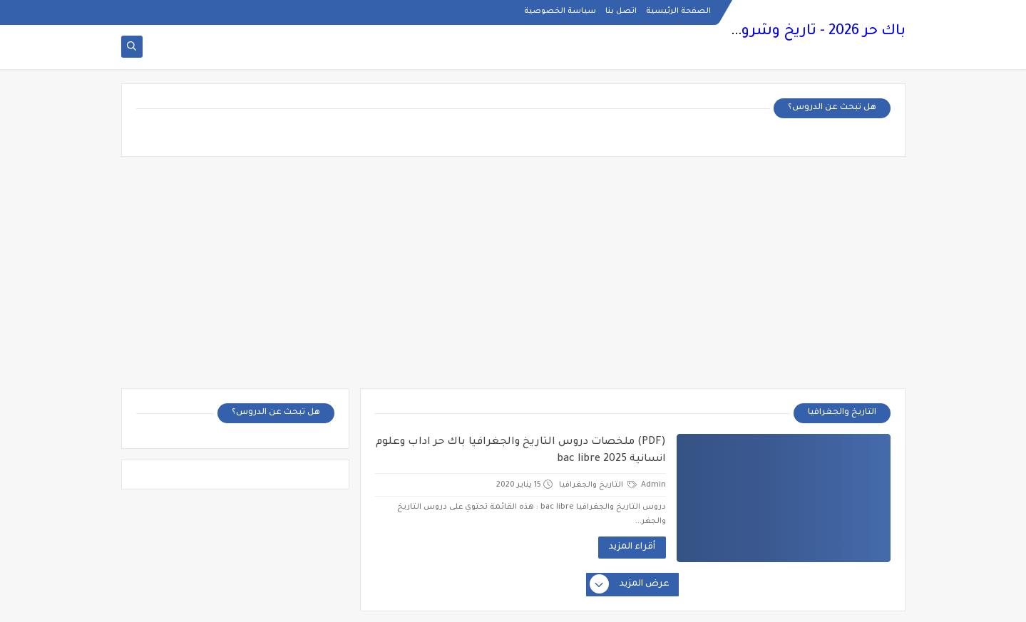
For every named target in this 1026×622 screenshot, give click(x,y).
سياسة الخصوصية (560, 11)
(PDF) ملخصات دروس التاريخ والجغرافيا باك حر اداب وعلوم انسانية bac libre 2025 (521, 451)
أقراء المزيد (632, 547)
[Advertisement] (513, 278)
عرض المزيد (630, 585)
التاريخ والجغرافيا (598, 485)
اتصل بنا (621, 11)
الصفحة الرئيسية (678, 11)
